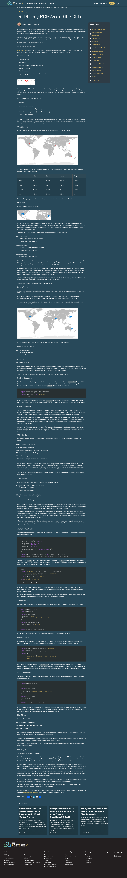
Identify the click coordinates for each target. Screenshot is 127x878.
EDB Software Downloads (51, 856)
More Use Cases (28, 864)
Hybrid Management (9, 858)
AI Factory (6, 860)
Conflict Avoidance (97, 54)
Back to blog (23, 12)
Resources (42, 3)
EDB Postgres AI (32, 3)
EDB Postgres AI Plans (50, 864)
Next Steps (95, 77)
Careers (87, 860)
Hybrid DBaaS (27, 858)
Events (66, 858)
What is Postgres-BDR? (99, 29)
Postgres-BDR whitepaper (30, 792)
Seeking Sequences (97, 51)
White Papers (68, 862)
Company (51, 3)
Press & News (88, 858)
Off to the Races (96, 57)
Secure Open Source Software (32, 862)
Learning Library (69, 864)
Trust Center (47, 862)
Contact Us (103, 3)
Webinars (67, 860)
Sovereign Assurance (9, 864)
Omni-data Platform (29, 860)
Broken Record (96, 45)
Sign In (96, 3)
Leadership (88, 856)
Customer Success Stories (71, 856)
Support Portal (48, 858)
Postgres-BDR (21, 50)
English (118, 856)
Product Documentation (50, 855)
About (86, 855)
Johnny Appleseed (97, 73)
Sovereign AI (27, 855)
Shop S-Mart (95, 61)
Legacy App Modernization (31, 856)
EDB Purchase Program (50, 866)
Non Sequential (96, 70)
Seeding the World (97, 67)
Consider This (96, 38)
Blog (66, 855)
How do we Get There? (98, 48)
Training (46, 860)
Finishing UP (95, 80)
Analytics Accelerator (9, 862)
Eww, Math (95, 41)
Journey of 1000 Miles (98, 64)
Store (111, 3)
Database (6, 856)
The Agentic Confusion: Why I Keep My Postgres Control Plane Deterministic (94, 811)
